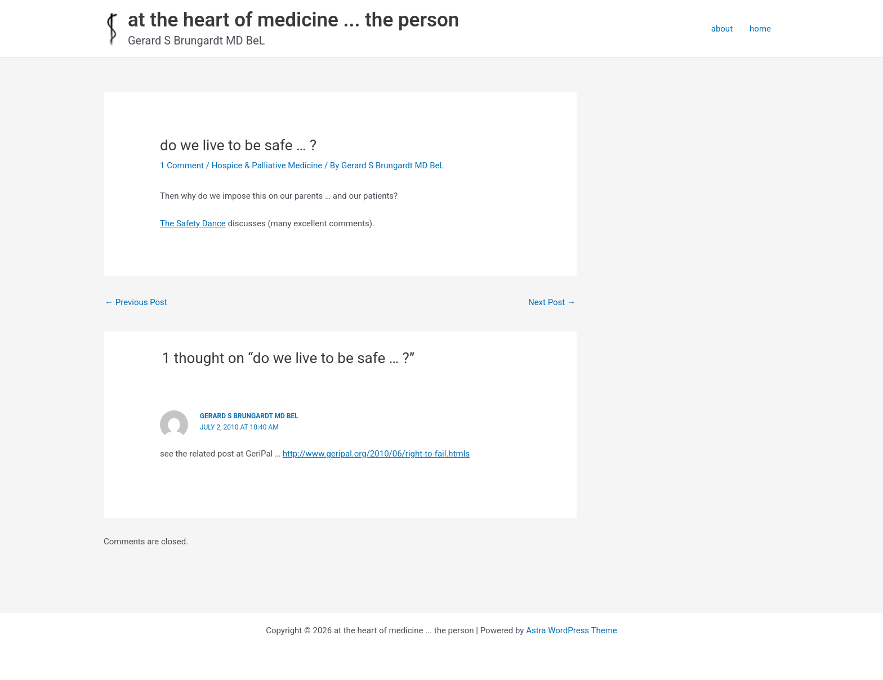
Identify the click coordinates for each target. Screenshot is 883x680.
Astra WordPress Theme (571, 630)
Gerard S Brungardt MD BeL (249, 416)
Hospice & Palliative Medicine (267, 165)
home (760, 29)
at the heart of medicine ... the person (293, 20)
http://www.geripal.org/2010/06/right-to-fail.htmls (376, 454)
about (722, 29)
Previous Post (136, 302)
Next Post (552, 302)
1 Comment (182, 165)
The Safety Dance (193, 223)
